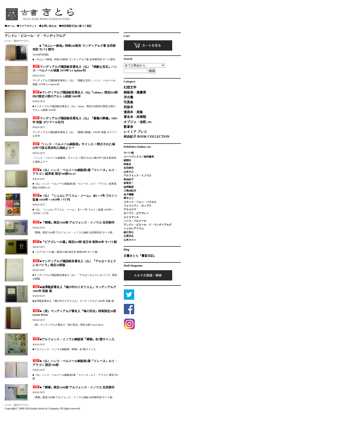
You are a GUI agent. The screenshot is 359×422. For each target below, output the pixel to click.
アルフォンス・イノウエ (137, 175)
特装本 (127, 164)
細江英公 (129, 232)
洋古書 (128, 97)
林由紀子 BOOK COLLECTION (146, 136)
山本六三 (129, 171)
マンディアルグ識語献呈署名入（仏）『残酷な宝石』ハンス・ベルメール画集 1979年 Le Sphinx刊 (75, 68)
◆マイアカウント (27, 26)
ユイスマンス (131, 217)
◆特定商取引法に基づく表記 (75, 26)
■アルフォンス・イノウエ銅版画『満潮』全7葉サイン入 (73, 339)
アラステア (130, 209)
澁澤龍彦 (130, 186)
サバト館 (129, 152)
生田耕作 (129, 167)
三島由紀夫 (130, 190)
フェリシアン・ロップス (137, 205)
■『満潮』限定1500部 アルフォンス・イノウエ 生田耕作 (73, 222)
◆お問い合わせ (48, 26)
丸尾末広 (129, 235)
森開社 (127, 160)
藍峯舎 (128, 126)
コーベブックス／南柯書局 (139, 156)
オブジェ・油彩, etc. (138, 122)
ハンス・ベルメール (135, 220)
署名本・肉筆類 (135, 117)
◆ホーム (10, 26)
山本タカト (130, 239)
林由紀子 (129, 179)
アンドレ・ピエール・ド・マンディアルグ (35, 36)
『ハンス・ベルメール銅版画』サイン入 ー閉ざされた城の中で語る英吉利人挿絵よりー (74, 146)
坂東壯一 (129, 183)
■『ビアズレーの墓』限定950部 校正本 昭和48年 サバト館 (75, 242)
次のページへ (21, 40)
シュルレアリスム (134, 228)
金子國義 (129, 194)
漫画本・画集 (133, 112)
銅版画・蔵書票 (135, 92)
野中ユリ (129, 198)
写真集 (128, 102)
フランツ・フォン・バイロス (140, 202)
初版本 (128, 107)
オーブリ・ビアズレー (136, 213)
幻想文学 (130, 87)
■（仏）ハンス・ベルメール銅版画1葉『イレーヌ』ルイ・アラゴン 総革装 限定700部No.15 (75, 172)
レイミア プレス (135, 131)
